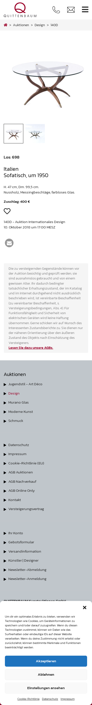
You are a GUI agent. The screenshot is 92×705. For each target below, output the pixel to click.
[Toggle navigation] (85, 9)
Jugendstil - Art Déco (25, 384)
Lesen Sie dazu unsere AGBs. (31, 347)
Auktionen (21, 24)
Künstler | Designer (23, 560)
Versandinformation (24, 551)
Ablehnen (46, 674)
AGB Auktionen (20, 472)
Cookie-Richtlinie (28, 699)
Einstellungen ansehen (46, 688)
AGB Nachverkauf (22, 481)
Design (14, 393)
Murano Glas (18, 402)
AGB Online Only (21, 490)
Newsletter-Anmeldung (27, 578)
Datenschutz (50, 699)
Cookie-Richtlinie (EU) (26, 463)
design (40, 24)
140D (54, 24)
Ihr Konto (15, 533)
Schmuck (15, 420)
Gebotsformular (21, 542)
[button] (84, 607)
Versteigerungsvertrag (26, 509)
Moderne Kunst (20, 411)
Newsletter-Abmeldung (27, 569)
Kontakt (14, 499)
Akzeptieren (46, 661)
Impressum (68, 699)
